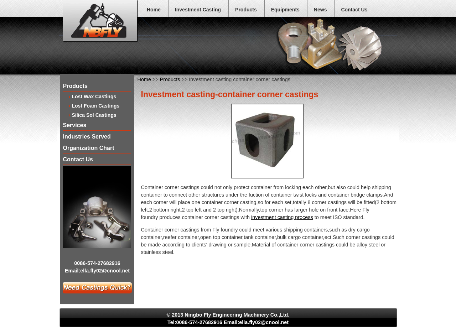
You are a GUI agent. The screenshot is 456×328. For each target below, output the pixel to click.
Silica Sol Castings (94, 115)
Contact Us (354, 9)
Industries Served (87, 137)
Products (246, 9)
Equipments (285, 9)
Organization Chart (88, 148)
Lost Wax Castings (94, 96)
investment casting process (282, 217)
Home (154, 9)
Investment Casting (198, 9)
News (320, 9)
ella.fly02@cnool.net (105, 271)
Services (75, 125)
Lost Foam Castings (96, 105)
